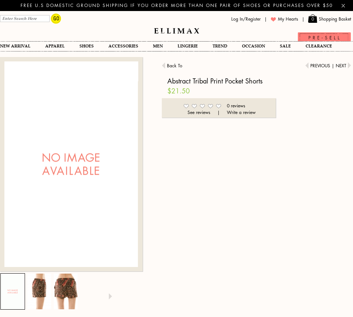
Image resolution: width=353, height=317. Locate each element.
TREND (220, 46)
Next (343, 66)
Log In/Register (246, 19)
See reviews (199, 112)
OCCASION (253, 46)
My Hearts (284, 19)
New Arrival (15, 46)
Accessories (123, 46)
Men (158, 46)
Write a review (241, 112)
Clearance (319, 46)
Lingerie (188, 46)
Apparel (55, 46)
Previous (318, 66)
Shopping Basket (329, 19)
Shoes (86, 46)
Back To (172, 66)
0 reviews (236, 106)
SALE (285, 46)
